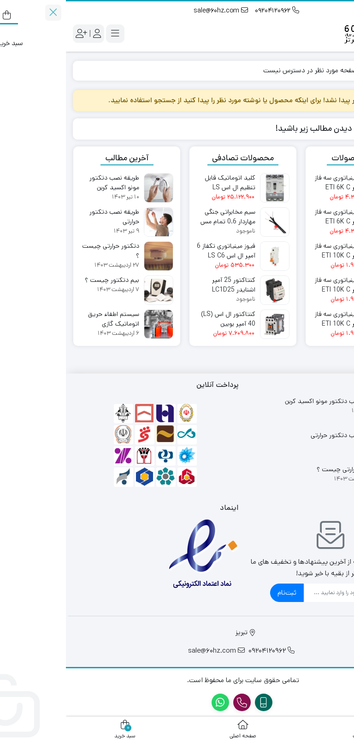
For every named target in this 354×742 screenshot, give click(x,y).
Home (333, 70)
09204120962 (211, 10)
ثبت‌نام (221, 592)
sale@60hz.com (155, 10)
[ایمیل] (272, 593)
